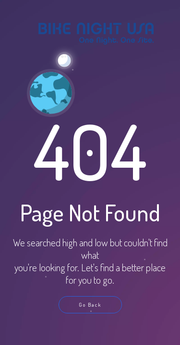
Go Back (90, 304)
